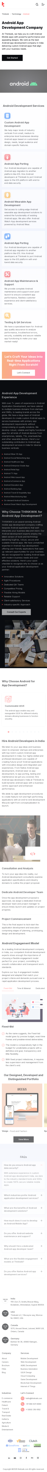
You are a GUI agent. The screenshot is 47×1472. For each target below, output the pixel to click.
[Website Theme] (37, 4)
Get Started (12, 58)
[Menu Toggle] (43, 4)
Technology (16, 14)
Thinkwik (5, 14)
